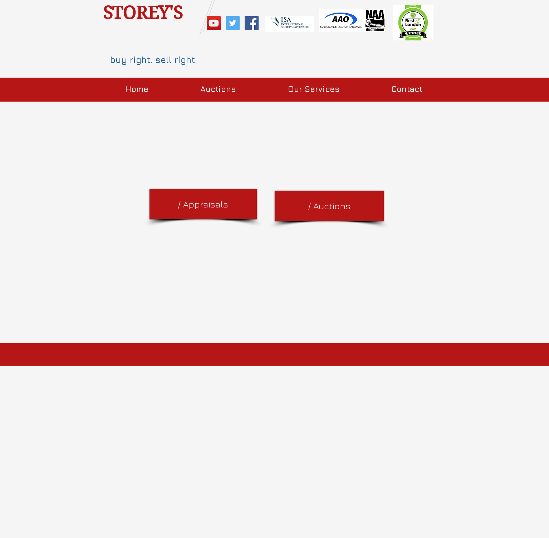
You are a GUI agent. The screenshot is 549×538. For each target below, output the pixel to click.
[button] (218, 89)
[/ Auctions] (329, 206)
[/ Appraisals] (203, 204)
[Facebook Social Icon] (252, 23)
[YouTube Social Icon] (214, 23)
